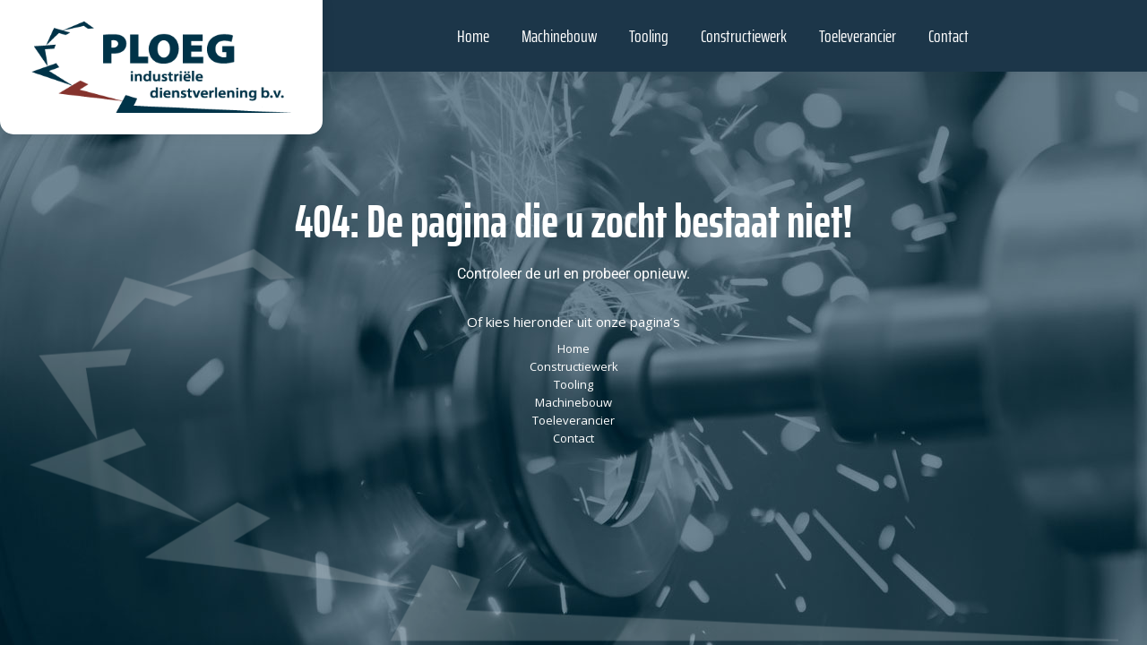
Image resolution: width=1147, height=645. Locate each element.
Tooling (573, 384)
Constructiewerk (574, 366)
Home (573, 348)
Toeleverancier (573, 420)
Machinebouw (573, 402)
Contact (573, 438)
